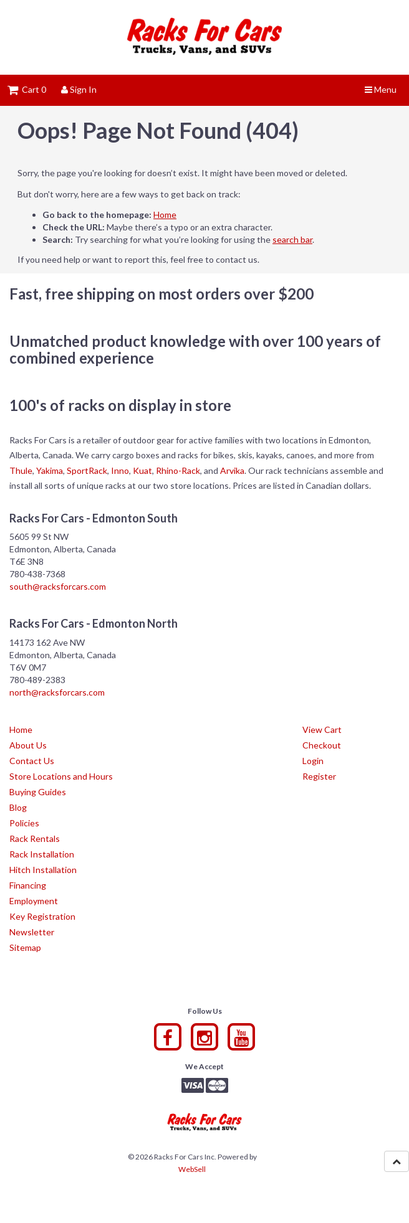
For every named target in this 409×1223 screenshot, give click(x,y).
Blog (18, 807)
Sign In (79, 89)
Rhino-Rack (178, 470)
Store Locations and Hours (61, 776)
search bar (292, 239)
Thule (20, 470)
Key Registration (42, 916)
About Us (28, 745)
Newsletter (31, 932)
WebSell (192, 1169)
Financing (27, 885)
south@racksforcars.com (57, 586)
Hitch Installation (43, 869)
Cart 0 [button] (26, 89)
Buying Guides (37, 791)
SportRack (87, 470)
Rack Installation (41, 854)
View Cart (322, 729)
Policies (24, 823)
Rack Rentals (34, 838)
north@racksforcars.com (57, 692)
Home (164, 214)
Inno (120, 470)
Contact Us (31, 760)
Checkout (321, 745)
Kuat (142, 470)
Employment (33, 900)
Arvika (232, 470)
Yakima (49, 470)
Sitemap (25, 947)
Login (313, 760)
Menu (381, 89)
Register (319, 776)
